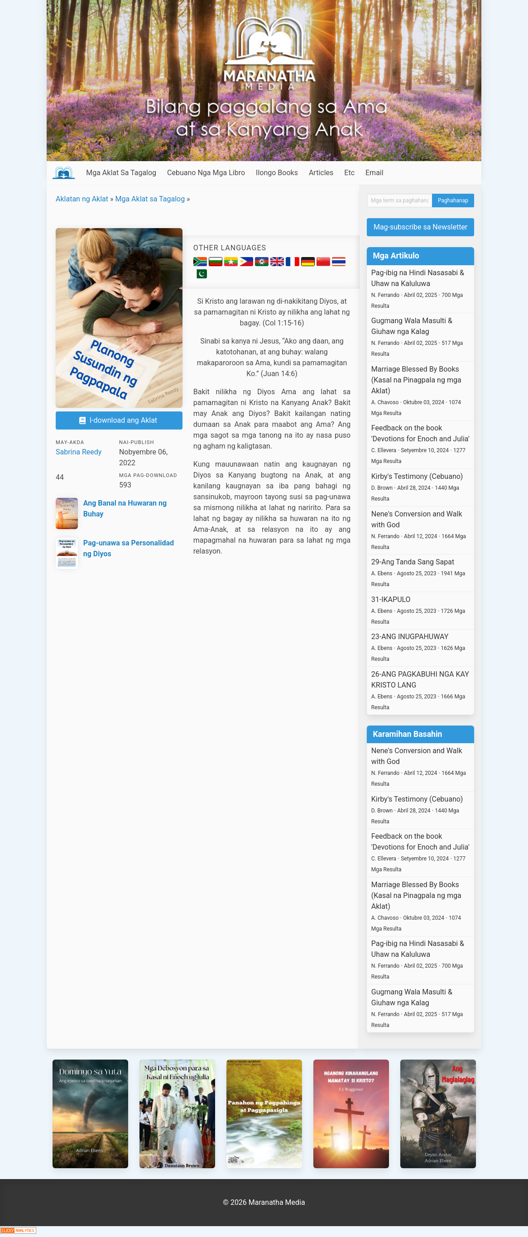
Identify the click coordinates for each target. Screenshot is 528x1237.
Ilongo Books (277, 172)
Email (374, 172)
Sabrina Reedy (78, 452)
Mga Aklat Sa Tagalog (121, 172)
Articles (321, 172)
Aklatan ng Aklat (82, 199)
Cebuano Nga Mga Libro (206, 172)
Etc (349, 172)
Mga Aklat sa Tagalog (150, 199)
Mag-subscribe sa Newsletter (420, 227)
